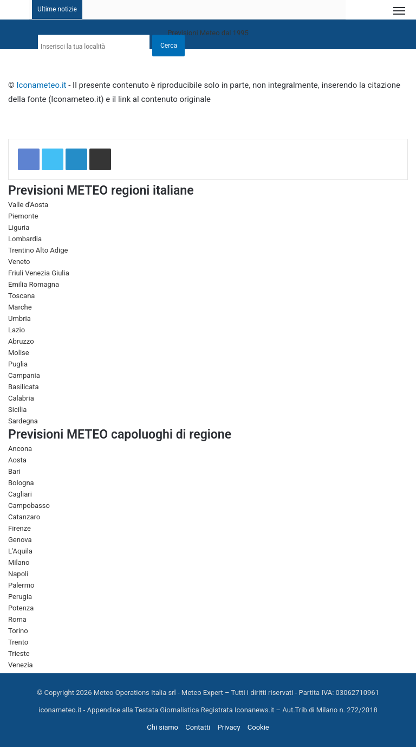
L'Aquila (20, 551)
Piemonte (23, 216)
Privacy (229, 727)
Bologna (21, 483)
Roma (17, 619)
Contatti (197, 727)
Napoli (18, 574)
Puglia (18, 364)
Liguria (18, 227)
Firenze (19, 528)
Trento (18, 642)
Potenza (21, 608)
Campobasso (29, 505)
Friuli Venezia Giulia (38, 273)
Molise (18, 353)
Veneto (19, 261)
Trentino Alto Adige (38, 250)
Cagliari (20, 494)
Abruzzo (21, 341)
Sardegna (23, 421)
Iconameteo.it (42, 85)
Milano (18, 562)
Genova (20, 540)
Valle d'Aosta (28, 205)
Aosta (17, 460)
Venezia (20, 665)
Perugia (20, 597)
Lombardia (25, 239)
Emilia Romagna (33, 284)
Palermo (21, 585)
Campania (24, 375)
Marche (20, 307)
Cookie (258, 727)
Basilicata (23, 387)
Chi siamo (162, 727)
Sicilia (17, 409)
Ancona (20, 449)
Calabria (21, 398)
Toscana (21, 296)
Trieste (19, 653)
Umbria (19, 318)
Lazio (16, 330)
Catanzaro (24, 517)
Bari (14, 471)
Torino (18, 631)
